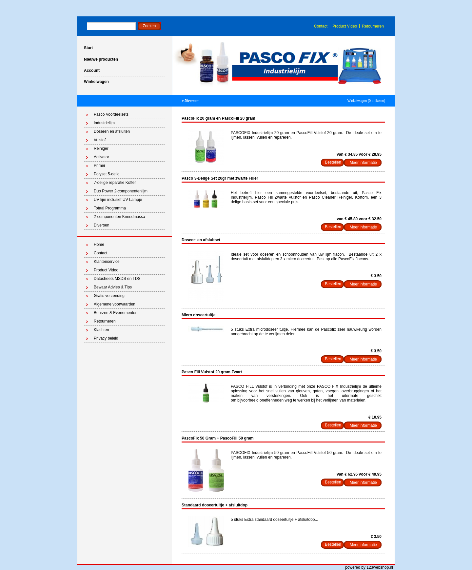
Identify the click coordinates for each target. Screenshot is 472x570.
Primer (99, 165)
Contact (320, 26)
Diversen (191, 101)
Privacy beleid (106, 338)
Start (88, 48)
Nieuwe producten (101, 59)
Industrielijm (104, 123)
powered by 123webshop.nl (369, 567)
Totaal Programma (110, 208)
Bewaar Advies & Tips (113, 287)
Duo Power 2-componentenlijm (121, 191)
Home (99, 244)
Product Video (344, 26)
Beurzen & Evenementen (115, 312)
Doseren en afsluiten (112, 131)
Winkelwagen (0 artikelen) (366, 101)
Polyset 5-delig (107, 174)
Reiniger (101, 148)
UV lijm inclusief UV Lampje (118, 199)
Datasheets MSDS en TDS (117, 278)
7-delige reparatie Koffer (115, 182)
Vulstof (100, 140)
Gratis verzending (109, 295)
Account (92, 70)
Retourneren (373, 26)
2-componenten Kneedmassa (119, 216)
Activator (101, 157)
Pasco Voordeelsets (111, 114)
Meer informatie (363, 162)
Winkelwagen (96, 81)
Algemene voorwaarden (114, 304)
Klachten (101, 329)
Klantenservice (107, 261)
